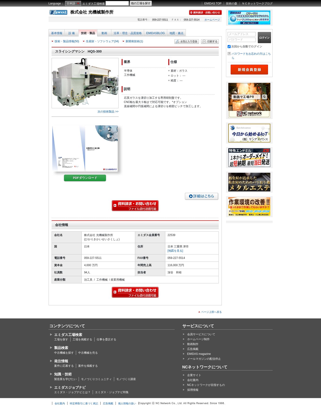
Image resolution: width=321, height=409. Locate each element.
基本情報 (56, 33)
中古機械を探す (64, 352)
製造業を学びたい (65, 379)
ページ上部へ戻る (211, 311)
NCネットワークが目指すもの (206, 385)
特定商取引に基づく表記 (84, 403)
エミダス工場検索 (93, 3)
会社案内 (192, 380)
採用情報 (192, 389)
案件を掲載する (88, 365)
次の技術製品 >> (108, 111)
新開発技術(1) (134, 41)
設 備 (71, 33)
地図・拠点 (176, 33)
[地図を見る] (175, 250)
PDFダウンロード (85, 178)
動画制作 (192, 344)
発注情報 (61, 361)
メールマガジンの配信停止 (204, 358)
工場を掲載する (82, 339)
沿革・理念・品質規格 (128, 33)
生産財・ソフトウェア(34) (102, 41)
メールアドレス (238, 34)
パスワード (236, 39)
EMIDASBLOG (155, 33)
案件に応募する (64, 365)
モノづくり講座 (126, 379)
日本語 (71, 3)
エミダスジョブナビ (70, 387)
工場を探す (61, 339)
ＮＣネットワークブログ (257, 3)
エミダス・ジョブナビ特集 (112, 392)
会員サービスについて (201, 334)
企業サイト (194, 375)
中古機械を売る (88, 352)
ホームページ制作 (198, 339)
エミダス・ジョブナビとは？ (72, 392)
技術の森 (231, 3)
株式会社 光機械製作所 (91, 12)
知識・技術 (63, 374)
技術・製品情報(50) (67, 41)
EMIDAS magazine (199, 354)
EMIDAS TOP (213, 3)
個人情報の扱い (127, 403)
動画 (104, 33)
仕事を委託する (106, 339)
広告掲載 (192, 349)
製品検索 (61, 348)
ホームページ (212, 19)
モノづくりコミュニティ (96, 379)
